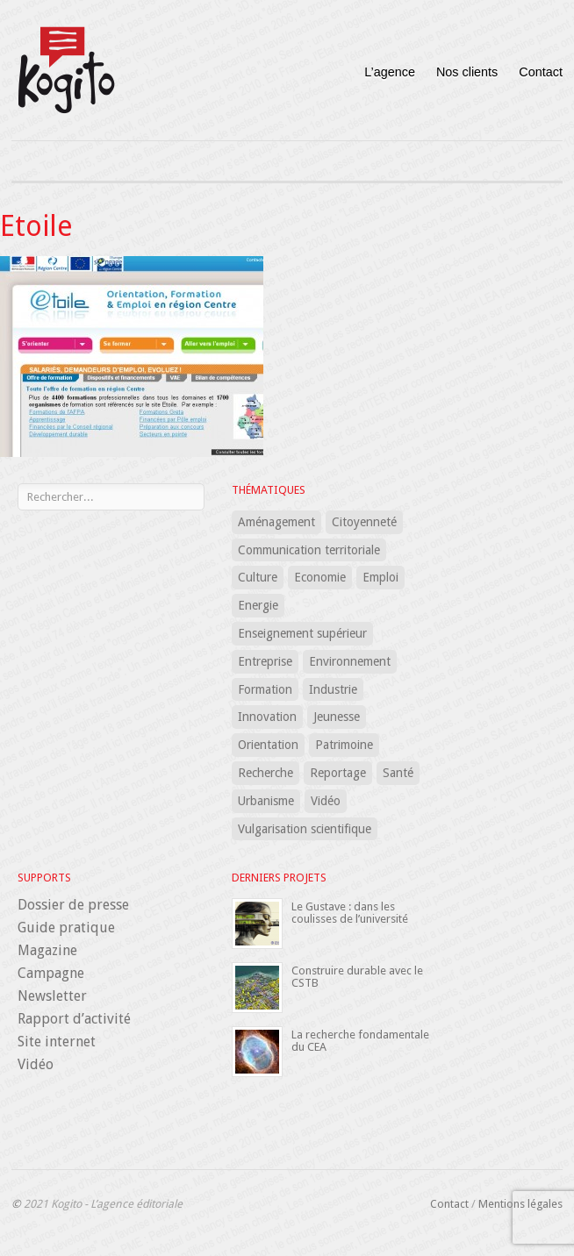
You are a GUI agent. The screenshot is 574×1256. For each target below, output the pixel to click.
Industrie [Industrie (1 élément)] (333, 689)
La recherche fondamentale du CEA (360, 1040)
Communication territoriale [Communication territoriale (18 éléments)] (309, 550)
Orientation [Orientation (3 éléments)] (268, 745)
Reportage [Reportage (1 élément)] (338, 773)
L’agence (389, 72)
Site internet (57, 1041)
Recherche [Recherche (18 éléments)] (265, 773)
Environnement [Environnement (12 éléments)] (350, 661)
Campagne (51, 973)
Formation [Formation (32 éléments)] (265, 689)
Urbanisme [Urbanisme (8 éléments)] (266, 801)
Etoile (36, 226)
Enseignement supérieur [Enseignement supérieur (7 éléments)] (302, 633)
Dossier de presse (73, 904)
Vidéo (36, 1064)
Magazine (47, 950)
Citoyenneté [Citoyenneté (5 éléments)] (364, 522)
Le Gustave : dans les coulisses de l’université (349, 912)
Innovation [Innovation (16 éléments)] (267, 717)
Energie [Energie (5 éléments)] (258, 605)
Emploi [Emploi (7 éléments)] (380, 577)
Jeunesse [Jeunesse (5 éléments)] (336, 717)
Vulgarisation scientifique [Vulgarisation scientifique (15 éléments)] (304, 829)
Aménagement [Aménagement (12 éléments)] (276, 522)
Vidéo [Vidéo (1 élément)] (326, 801)
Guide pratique (66, 927)
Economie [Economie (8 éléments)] (320, 577)
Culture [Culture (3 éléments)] (257, 577)
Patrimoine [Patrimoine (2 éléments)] (344, 745)
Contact (541, 72)
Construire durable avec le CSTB (357, 976)
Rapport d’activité (74, 1018)
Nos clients (467, 72)
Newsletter (52, 996)
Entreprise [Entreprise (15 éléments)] (265, 661)
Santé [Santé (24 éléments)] (398, 773)
